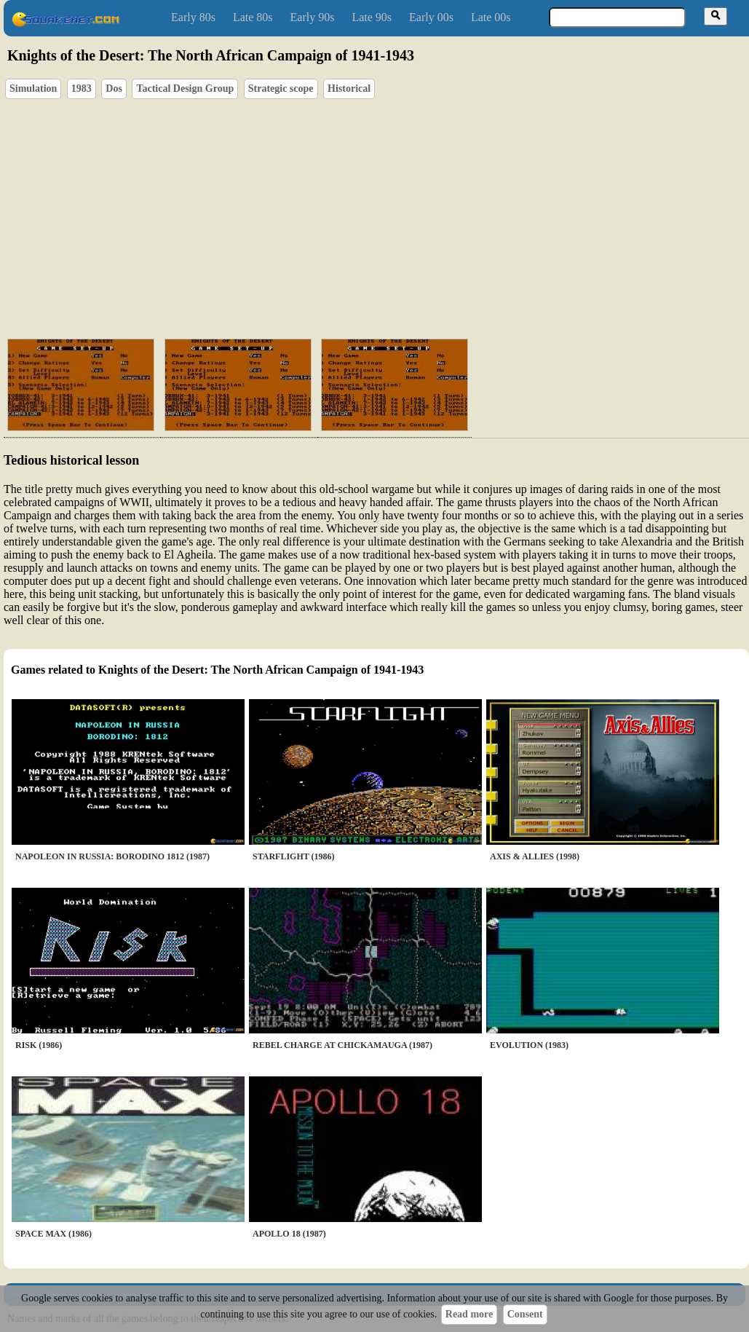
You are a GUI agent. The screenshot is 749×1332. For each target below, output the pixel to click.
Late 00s (491, 17)
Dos (114, 88)
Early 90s (312, 17)
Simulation (33, 88)
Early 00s (431, 17)
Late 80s (253, 17)
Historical (349, 88)
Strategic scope (281, 88)
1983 (81, 88)
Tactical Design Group (185, 88)
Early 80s (193, 17)
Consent (525, 1314)
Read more (469, 1314)
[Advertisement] (281, 216)
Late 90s (372, 17)
